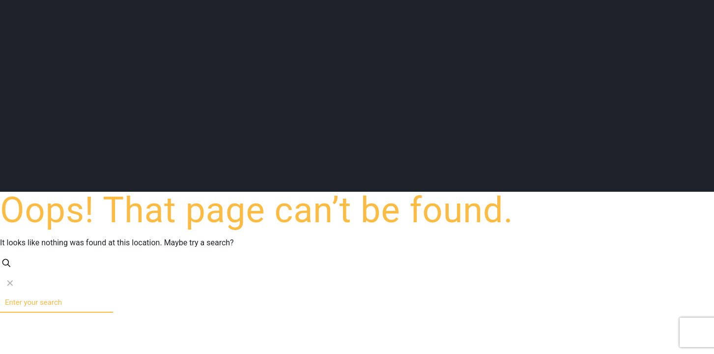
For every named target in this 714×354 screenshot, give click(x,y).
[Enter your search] (56, 303)
